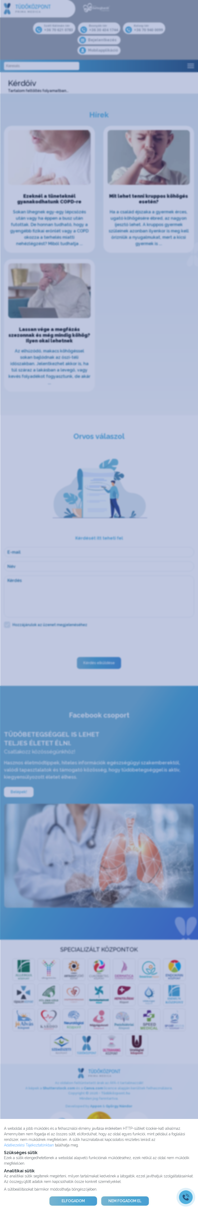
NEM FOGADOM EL (124, 1201)
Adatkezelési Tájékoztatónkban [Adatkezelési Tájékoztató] (29, 1145)
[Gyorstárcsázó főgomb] (186, 1197)
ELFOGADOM (73, 1201)
